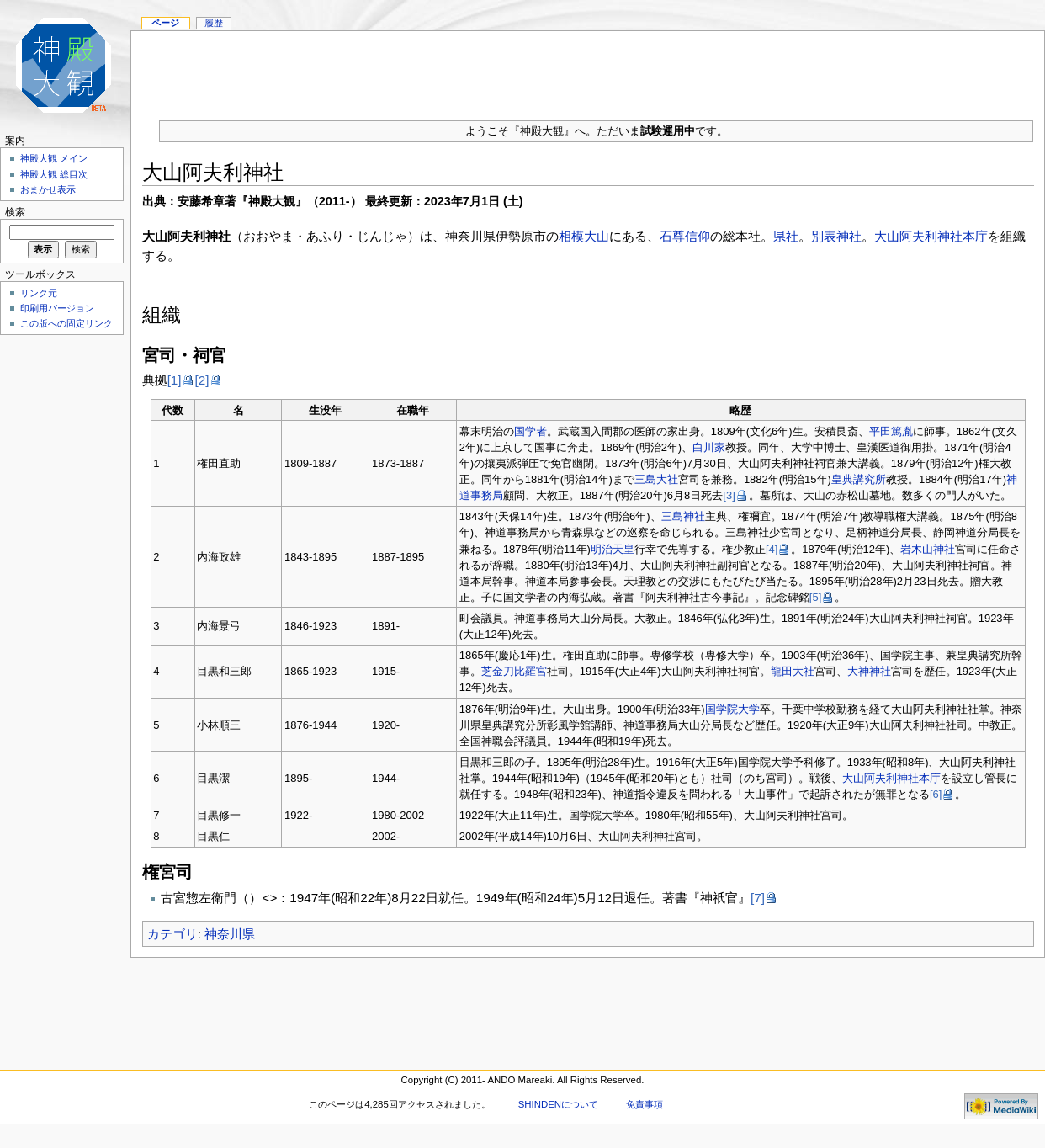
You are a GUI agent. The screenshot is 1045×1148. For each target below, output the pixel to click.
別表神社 (836, 236)
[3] (729, 495)
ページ (165, 23)
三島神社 (683, 516)
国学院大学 (732, 709)
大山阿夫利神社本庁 (931, 236)
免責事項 (644, 1104)
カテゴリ (172, 934)
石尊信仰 (685, 236)
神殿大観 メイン (54, 158)
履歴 (213, 23)
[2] (202, 380)
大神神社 (869, 671)
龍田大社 (792, 671)
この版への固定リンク (66, 323)
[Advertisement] (58, 592)
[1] (174, 380)
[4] (771, 549)
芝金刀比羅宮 (514, 671)
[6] (936, 794)
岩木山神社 (927, 549)
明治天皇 (612, 549)
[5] (815, 597)
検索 (15, 212)
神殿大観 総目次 (54, 174)
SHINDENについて (558, 1104)
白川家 (708, 447)
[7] (758, 897)
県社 (785, 236)
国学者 (530, 431)
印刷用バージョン (57, 308)
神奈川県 (229, 934)
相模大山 (584, 236)
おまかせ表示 (48, 189)
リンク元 (38, 293)
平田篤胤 (891, 431)
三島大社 (656, 479)
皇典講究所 (858, 479)
